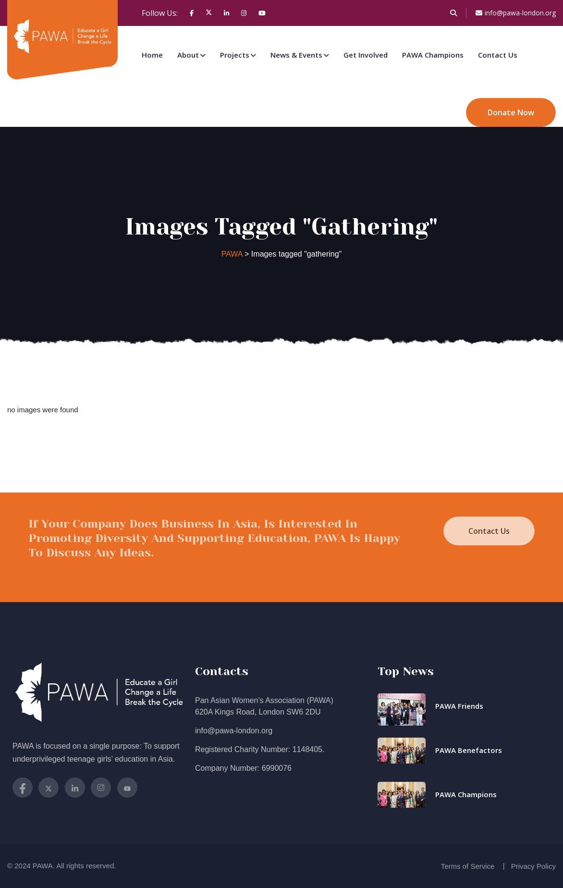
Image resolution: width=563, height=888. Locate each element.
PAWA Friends (459, 706)
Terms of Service (468, 866)
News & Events (296, 55)
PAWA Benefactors (468, 750)
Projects (234, 55)
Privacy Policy (533, 866)
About (188, 55)
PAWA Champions (433, 55)
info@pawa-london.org (516, 13)
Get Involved (365, 55)
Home (152, 55)
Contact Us (497, 55)
